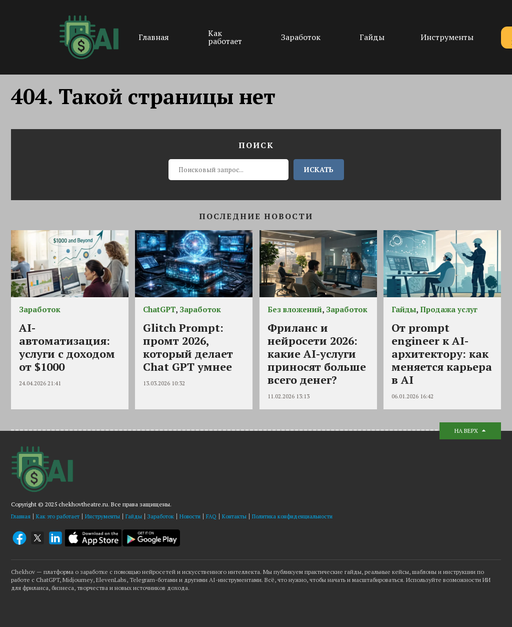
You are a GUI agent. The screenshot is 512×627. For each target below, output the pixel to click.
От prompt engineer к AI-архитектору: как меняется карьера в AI (442, 353)
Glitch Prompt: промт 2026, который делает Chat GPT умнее (188, 347)
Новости (190, 516)
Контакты (234, 516)
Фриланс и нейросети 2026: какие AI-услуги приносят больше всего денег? (317, 353)
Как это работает (58, 516)
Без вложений (295, 309)
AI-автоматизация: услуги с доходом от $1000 (67, 347)
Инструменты (447, 37)
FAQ (211, 516)
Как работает (225, 37)
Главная (153, 37)
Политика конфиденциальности (292, 516)
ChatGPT (159, 309)
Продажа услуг (449, 309)
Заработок (300, 37)
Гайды (372, 37)
